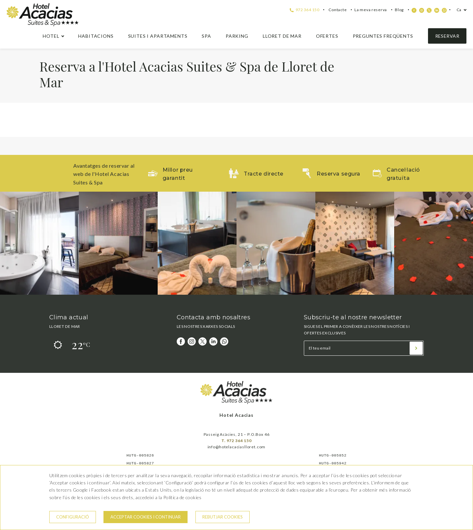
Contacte (337, 9)
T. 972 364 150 (236, 440)
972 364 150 (304, 9)
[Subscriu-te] (416, 348)
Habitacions (95, 36)
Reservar (447, 36)
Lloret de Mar (282, 36)
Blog (399, 9)
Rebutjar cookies (222, 516)
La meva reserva (370, 9)
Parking (237, 36)
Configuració (72, 516)
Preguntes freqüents (383, 36)
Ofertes (327, 36)
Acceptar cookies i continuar (145, 516)
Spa (206, 36)
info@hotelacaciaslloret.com (237, 446)
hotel (51, 36)
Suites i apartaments (158, 36)
